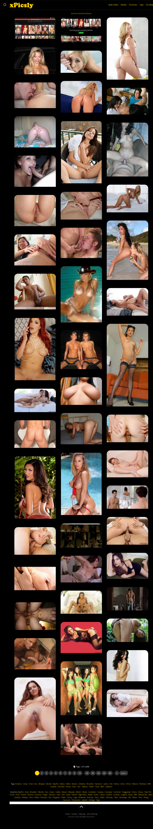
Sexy (97, 786)
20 (87, 773)
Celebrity (81, 783)
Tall (129, 797)
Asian (25, 783)
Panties (25, 797)
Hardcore (98, 783)
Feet (17, 794)
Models (119, 4)
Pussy (68, 786)
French (23, 794)
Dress (134, 792)
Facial (12, 794)
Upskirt (84, 800)
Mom (151, 794)
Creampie (108, 792)
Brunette (90, 783)
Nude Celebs (109, 4)
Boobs (74, 783)
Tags (137, 4)
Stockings (123, 797)
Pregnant (56, 797)
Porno (128, 783)
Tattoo (134, 797)
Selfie (102, 797)
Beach (64, 792)
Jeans (96, 794)
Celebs (58, 792)
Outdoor (17, 797)
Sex (78, 786)
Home (67, 814)
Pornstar (61, 786)
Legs (75, 797)
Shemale (109, 797)
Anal (31, 783)
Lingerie (124, 794)
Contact (74, 814)
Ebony (140, 792)
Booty (84, 792)
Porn (31, 797)
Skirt (116, 797)
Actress (31, 794)
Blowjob (42, 783)
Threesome (76, 800)
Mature (135, 783)
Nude (130, 794)
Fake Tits (148, 792)
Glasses (52, 794)
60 (110, 773)
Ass (35, 783)
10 (80, 773)
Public (91, 786)
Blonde (49, 783)
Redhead (142, 783)
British (78, 792)
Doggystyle (126, 792)
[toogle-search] (4, 5)
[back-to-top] (81, 807)
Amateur (18, 783)
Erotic (122, 783)
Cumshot (117, 792)
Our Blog (144, 4)
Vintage (92, 800)
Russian (90, 797)
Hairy (68, 794)
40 (98, 773)
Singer (45, 794)
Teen (74, 786)
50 (104, 773)
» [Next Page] (116, 773)
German (38, 794)
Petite (37, 797)
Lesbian (53, 786)
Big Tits (55, 783)
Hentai (116, 783)
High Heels (82, 794)
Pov (50, 797)
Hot (111, 783)
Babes (62, 783)
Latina (105, 783)
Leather (109, 794)
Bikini (68, 783)
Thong (146, 797)
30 (93, 773)
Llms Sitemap (92, 814)
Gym (58, 794)
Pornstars (128, 4)
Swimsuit (66, 800)
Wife (102, 786)
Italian (90, 794)
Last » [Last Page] (123, 773)
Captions (109, 786)
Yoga (98, 800)
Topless (85, 786)
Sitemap (82, 814)
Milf (149, 783)
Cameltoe (92, 792)
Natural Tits (142, 794)
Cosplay (100, 792)
